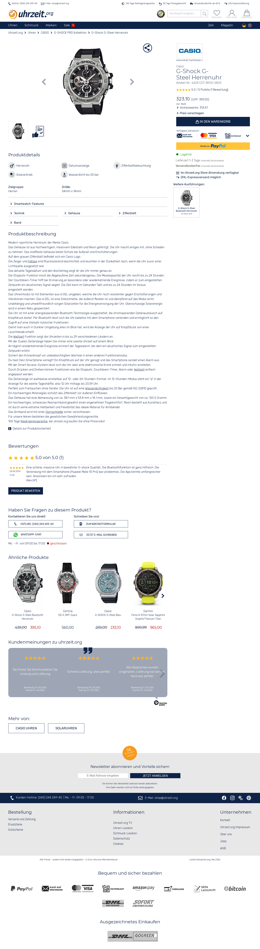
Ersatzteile (15, 825)
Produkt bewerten (25, 491)
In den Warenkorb (214, 122)
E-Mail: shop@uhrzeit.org (56, 3)
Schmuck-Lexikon (125, 833)
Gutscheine (15, 830)
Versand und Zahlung (22, 819)
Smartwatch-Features (29, 204)
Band (18, 222)
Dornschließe (54, 412)
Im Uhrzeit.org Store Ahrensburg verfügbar (210, 172)
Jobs (223, 841)
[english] (250, 25)
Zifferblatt (130, 213)
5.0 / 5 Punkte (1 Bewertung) (202, 90)
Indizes (32, 261)
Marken (51, 25)
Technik (19, 213)
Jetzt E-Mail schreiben (97, 534)
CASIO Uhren (26, 728)
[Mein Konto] (231, 13)
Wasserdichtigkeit (97, 388)
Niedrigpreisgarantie (34, 421)
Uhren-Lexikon (123, 828)
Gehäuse (74, 213)
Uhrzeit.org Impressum (235, 827)
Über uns (226, 834)
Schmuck (31, 25)
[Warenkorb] (247, 13)
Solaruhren (66, 728)
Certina (68, 611)
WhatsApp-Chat (27, 535)
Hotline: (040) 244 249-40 (24, 3)
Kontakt (225, 820)
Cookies (118, 844)
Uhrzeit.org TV (122, 823)
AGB (223, 848)
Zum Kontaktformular (97, 524)
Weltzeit (18, 337)
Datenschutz (121, 839)
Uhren (12, 25)
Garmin (148, 611)
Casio (27, 611)
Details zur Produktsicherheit (32, 429)
